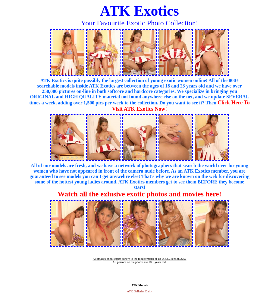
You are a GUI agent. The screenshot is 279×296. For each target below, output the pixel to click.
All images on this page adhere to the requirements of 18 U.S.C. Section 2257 (139, 258)
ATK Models (139, 285)
